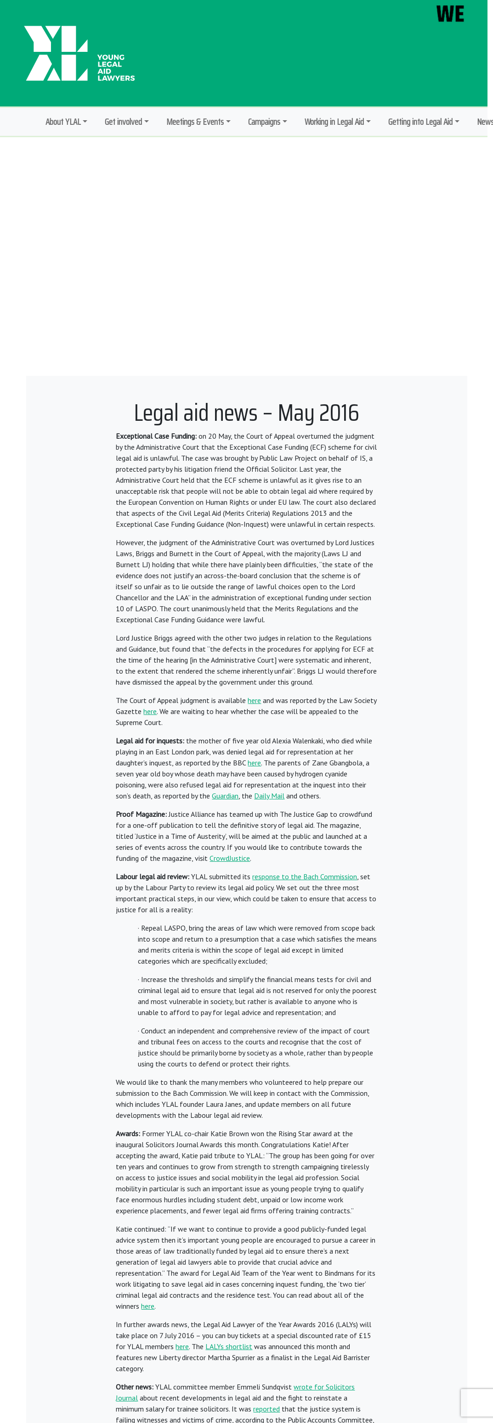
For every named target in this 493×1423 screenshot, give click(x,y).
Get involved (123, 121)
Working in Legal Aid (334, 121)
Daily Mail (269, 795)
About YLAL (63, 121)
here (254, 700)
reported (266, 1408)
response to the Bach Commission (304, 876)
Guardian (225, 795)
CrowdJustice (230, 858)
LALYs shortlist (228, 1346)
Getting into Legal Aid (420, 121)
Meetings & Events (195, 121)
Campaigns (264, 121)
